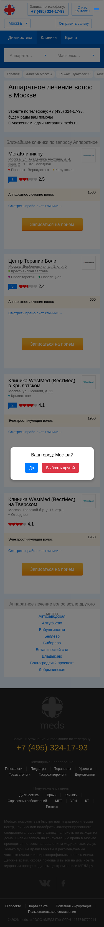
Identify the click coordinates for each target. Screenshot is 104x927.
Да (31, 468)
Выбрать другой (60, 468)
